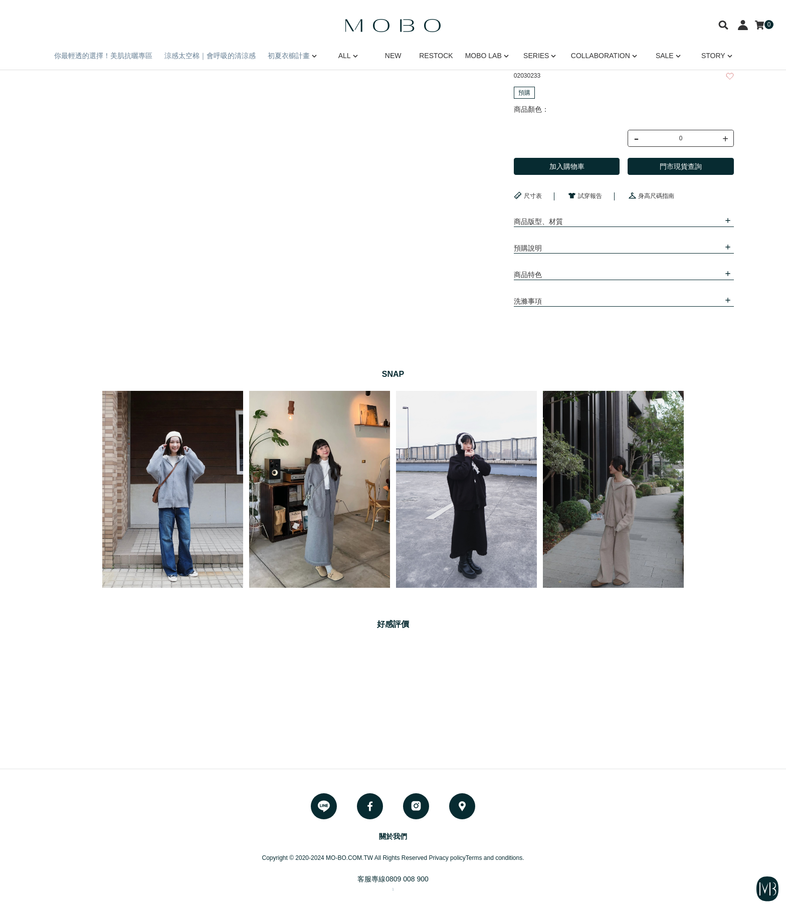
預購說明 (528, 248)
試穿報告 (585, 195)
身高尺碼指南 (651, 195)
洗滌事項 (528, 301)
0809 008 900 (407, 879)
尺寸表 (528, 195)
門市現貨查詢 (681, 166)
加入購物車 (566, 166)
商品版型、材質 (538, 221)
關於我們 (393, 836)
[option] (172, 489)
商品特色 (528, 275)
